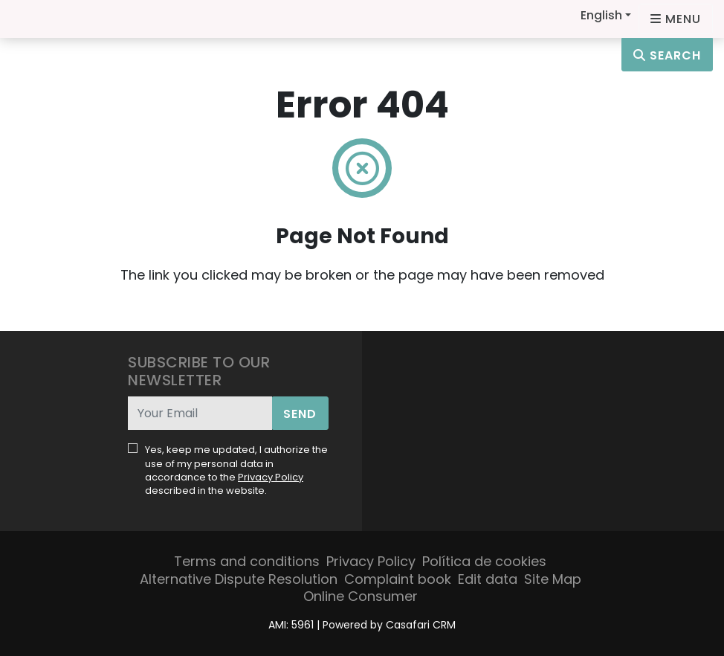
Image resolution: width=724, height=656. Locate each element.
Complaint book (397, 579)
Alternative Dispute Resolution (238, 579)
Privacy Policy (270, 477)
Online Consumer (360, 596)
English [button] (601, 15)
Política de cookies (484, 561)
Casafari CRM (421, 624)
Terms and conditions (247, 561)
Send (300, 413)
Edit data (487, 579)
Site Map (552, 579)
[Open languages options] (676, 19)
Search (667, 55)
